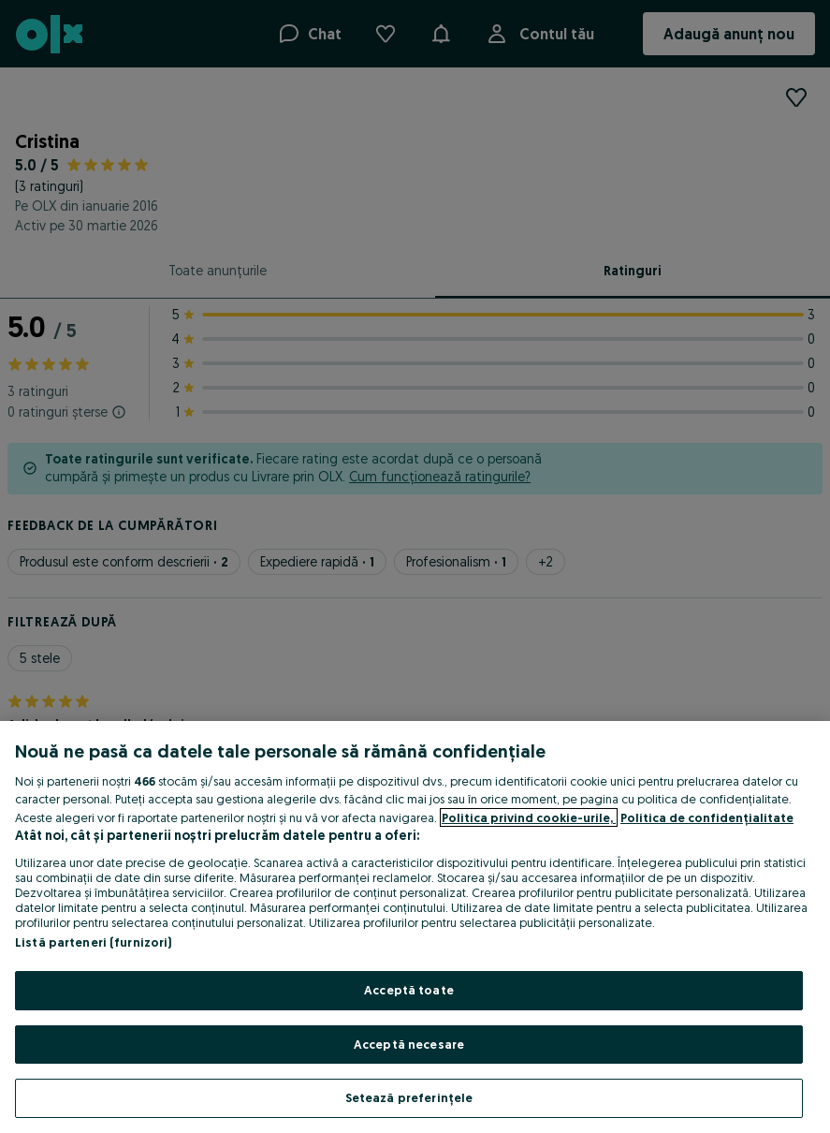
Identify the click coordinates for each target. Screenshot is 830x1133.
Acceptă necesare (409, 1044)
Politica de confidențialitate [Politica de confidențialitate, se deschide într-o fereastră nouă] (707, 817)
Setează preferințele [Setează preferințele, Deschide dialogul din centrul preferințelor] (409, 1097)
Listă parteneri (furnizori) (93, 941)
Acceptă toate (409, 989)
